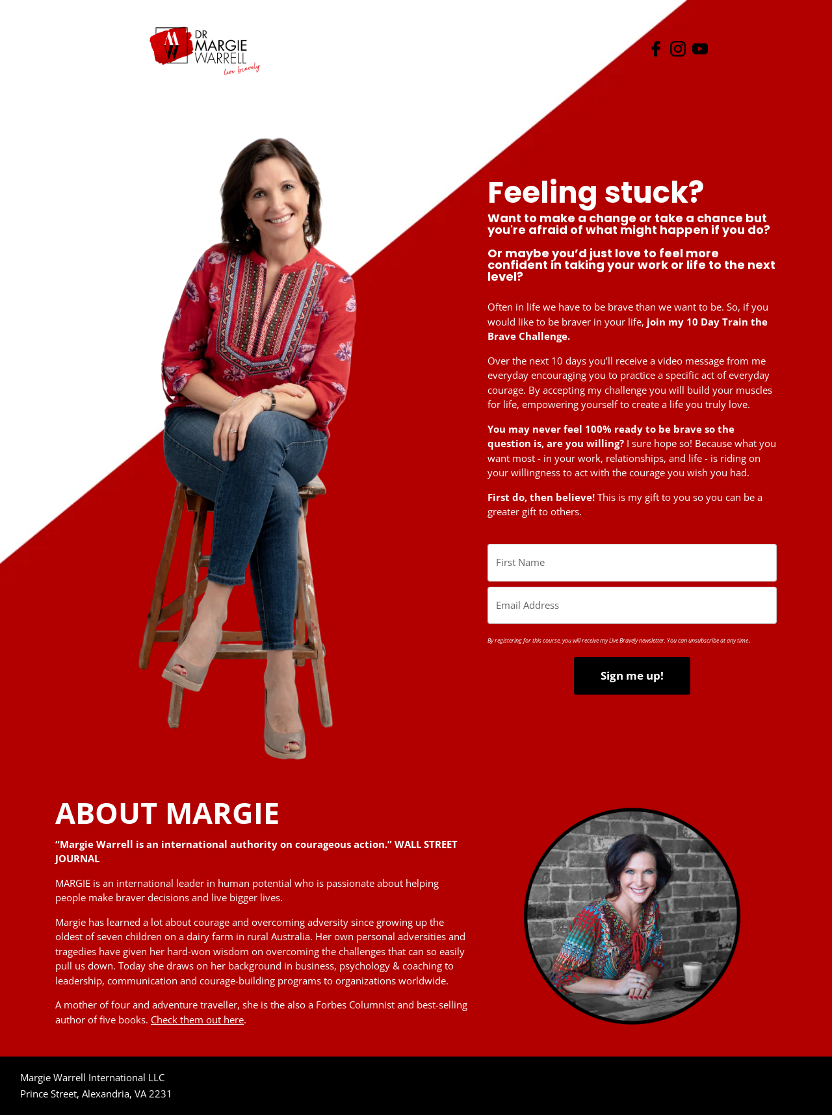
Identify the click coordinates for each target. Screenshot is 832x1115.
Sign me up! (632, 675)
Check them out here (197, 1019)
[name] (632, 563)
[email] (632, 605)
